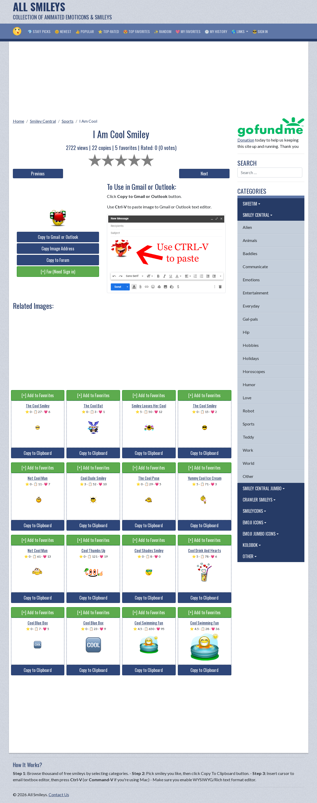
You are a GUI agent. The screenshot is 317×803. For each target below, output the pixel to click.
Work (248, 450)
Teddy (248, 436)
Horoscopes (254, 371)
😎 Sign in (260, 31)
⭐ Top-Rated (108, 31)
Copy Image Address (57, 248)
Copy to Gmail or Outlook (58, 237)
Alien (247, 227)
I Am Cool (88, 120)
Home (18, 120)
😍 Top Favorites (136, 31)
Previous (38, 173)
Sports (68, 120)
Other (248, 476)
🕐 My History (216, 31)
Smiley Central (43, 120)
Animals (250, 240)
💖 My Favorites (187, 31)
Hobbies (251, 345)
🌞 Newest (63, 31)
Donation (245, 139)
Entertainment (255, 292)
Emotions (251, 279)
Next (204, 173)
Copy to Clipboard (38, 453)
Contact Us (59, 794)
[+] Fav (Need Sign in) (58, 271)
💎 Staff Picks (39, 31)
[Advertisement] (208, 12)
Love (247, 397)
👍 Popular (84, 31)
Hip (246, 332)
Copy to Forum (57, 260)
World (248, 463)
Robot (248, 410)
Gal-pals (250, 318)
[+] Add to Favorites (38, 395)
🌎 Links (238, 31)
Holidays (251, 358)
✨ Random (162, 31)
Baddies (250, 253)
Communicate (255, 266)
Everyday (251, 305)
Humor (249, 384)
